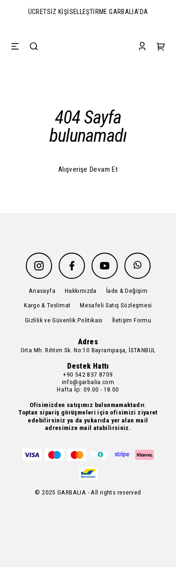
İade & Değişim (126, 290)
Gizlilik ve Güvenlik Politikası (64, 320)
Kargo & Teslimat (47, 305)
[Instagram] (39, 266)
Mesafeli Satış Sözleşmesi (116, 305)
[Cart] (161, 47)
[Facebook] (72, 266)
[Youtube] (105, 266)
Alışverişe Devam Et (88, 169)
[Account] (142, 47)
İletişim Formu (131, 320)
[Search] (33, 47)
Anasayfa (42, 290)
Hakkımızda (81, 290)
